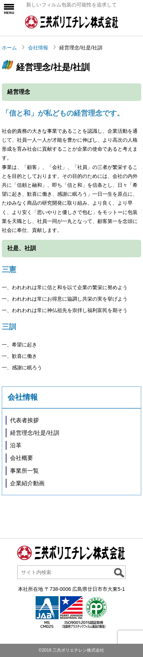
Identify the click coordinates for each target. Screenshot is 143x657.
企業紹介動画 (27, 483)
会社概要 (21, 458)
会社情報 (38, 47)
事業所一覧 (24, 471)
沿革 (16, 445)
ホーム (9, 47)
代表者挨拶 (24, 420)
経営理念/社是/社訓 (34, 433)
